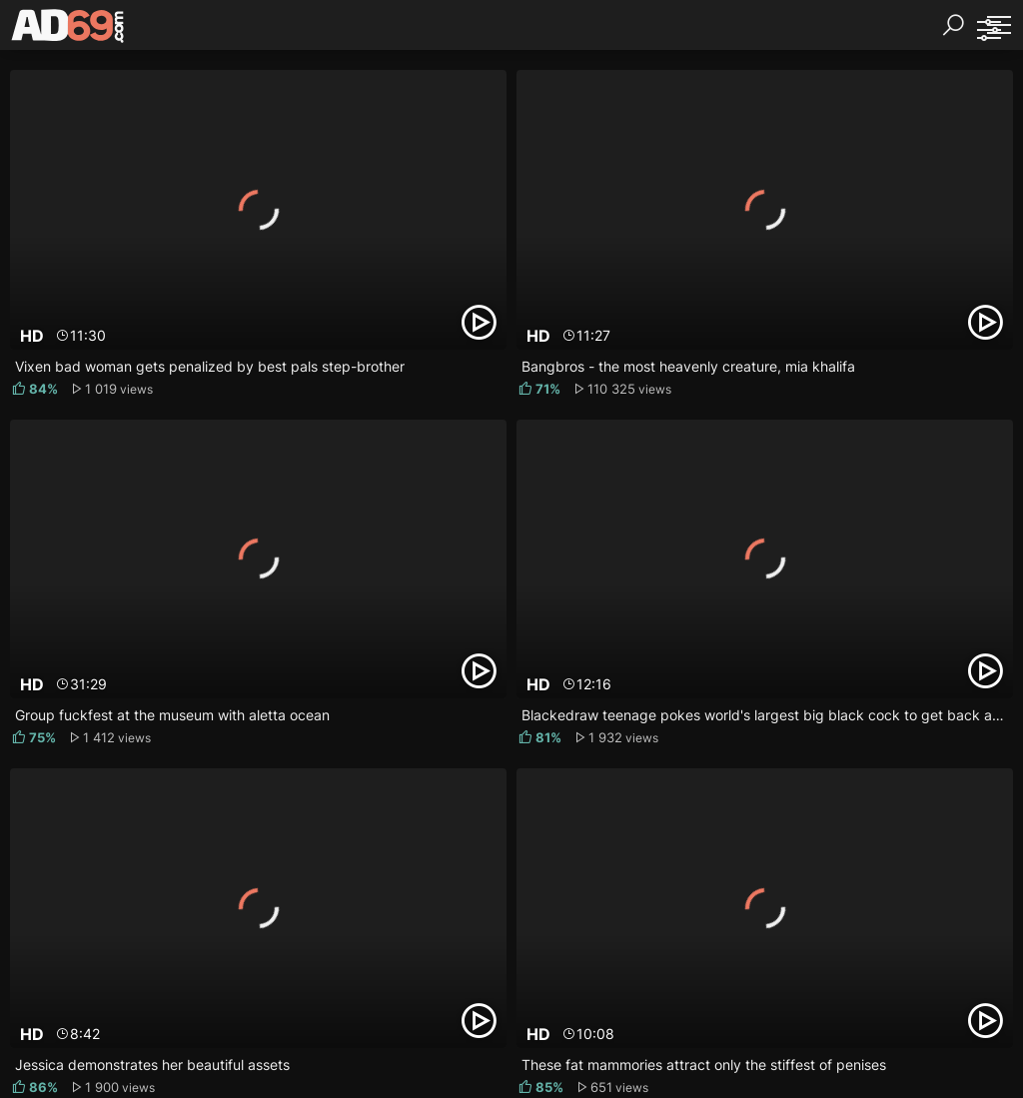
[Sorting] (988, 30)
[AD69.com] (68, 30)
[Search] (953, 25)
